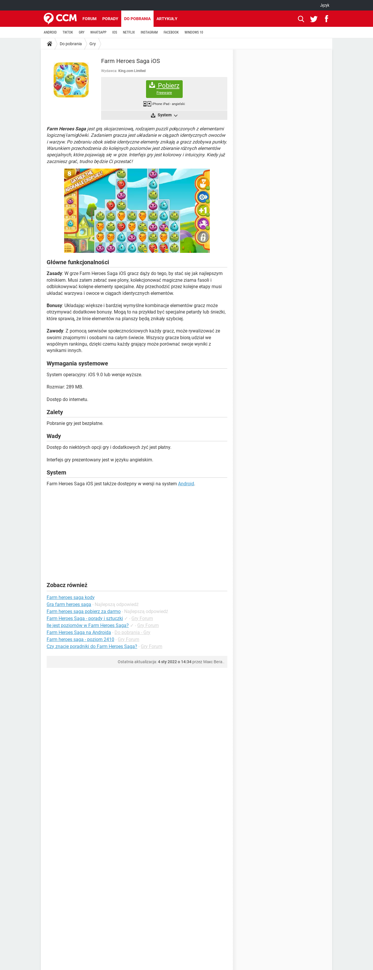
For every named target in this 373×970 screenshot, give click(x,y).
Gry (92, 43)
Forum (89, 18)
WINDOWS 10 (193, 32)
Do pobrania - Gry (132, 632)
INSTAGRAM (149, 32)
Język (324, 5)
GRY (81, 32)
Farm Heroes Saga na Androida (79, 632)
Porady (110, 18)
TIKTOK (68, 32)
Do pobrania (137, 18)
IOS (114, 32)
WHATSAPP (98, 32)
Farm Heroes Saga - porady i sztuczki (85, 618)
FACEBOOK (171, 32)
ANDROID (50, 32)
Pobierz (164, 88)
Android (186, 483)
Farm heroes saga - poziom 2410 (80, 639)
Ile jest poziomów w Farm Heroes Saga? (88, 625)
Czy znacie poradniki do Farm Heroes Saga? (92, 646)
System (167, 115)
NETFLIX (129, 32)
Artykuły (166, 18)
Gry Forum (142, 618)
